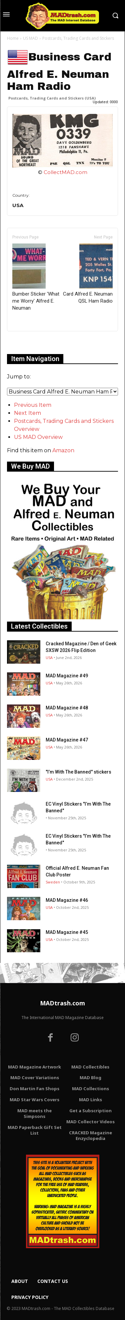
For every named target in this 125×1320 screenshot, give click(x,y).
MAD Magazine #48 (67, 707)
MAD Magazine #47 (67, 739)
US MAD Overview (38, 437)
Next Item (27, 413)
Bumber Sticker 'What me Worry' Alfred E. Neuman (35, 277)
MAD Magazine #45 (67, 932)
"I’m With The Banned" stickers (78, 772)
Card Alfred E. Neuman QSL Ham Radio (88, 273)
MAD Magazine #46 (67, 900)
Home (13, 38)
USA (49, 657)
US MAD (30, 38)
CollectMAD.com (65, 172)
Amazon (63, 450)
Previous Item (32, 405)
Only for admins (30, 342)
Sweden (53, 881)
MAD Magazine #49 (67, 675)
